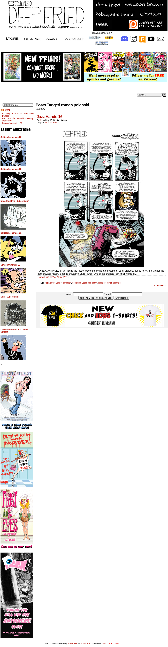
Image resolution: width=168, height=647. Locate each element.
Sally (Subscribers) (10, 297)
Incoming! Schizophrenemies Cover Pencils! (18, 114)
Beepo (59, 283)
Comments (160, 285)
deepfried (76, 283)
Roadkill (101, 283)
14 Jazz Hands (51, 122)
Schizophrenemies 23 (12, 123)
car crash (67, 283)
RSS (7, 110)
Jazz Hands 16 (49, 116)
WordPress (72, 643)
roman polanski (113, 283)
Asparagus (50, 283)
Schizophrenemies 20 (10, 265)
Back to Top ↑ (113, 643)
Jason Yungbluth (89, 283)
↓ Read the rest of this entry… (53, 277)
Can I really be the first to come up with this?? (17, 119)
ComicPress (86, 643)
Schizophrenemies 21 (11, 233)
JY (41, 120)
